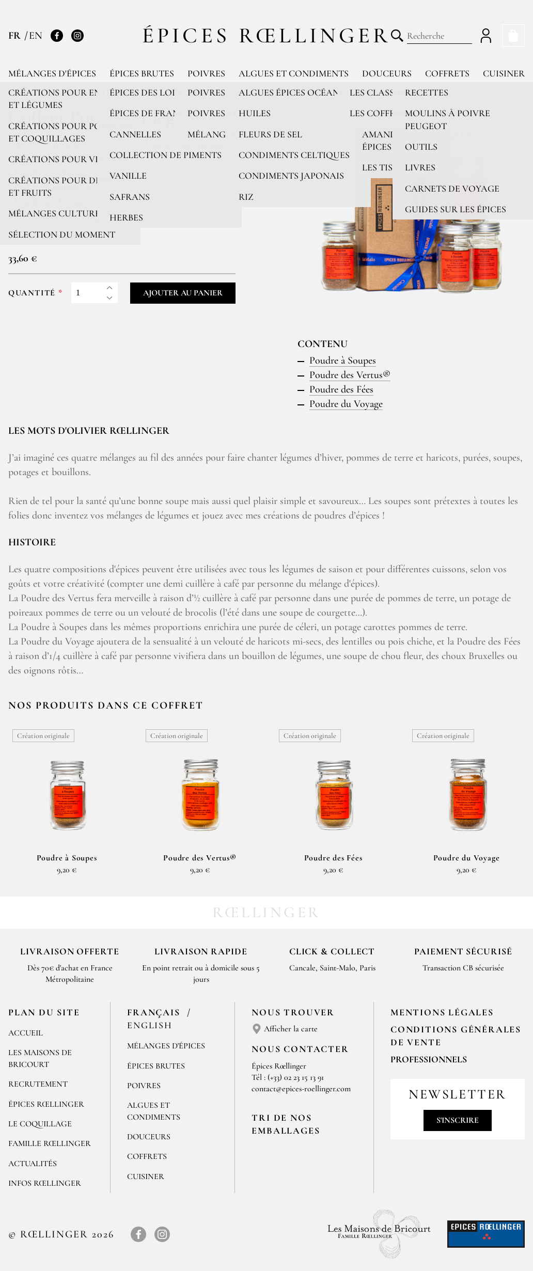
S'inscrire (457, 1120)
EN (35, 35)
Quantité (32, 293)
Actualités (32, 1163)
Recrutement (38, 1084)
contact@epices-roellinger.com (301, 1089)
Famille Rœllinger (49, 1143)
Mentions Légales (442, 1012)
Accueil (25, 1033)
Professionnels (428, 1059)
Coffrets (447, 73)
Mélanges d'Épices (166, 1046)
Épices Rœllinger (266, 35)
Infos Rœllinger (44, 1183)
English (150, 1025)
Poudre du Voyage (346, 404)
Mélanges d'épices (52, 73)
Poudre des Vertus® (349, 375)
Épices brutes (141, 73)
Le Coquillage (40, 1124)
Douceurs (387, 73)
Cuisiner (504, 73)
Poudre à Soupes (342, 360)
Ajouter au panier (183, 293)
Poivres (206, 73)
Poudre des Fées (341, 389)
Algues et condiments (294, 73)
